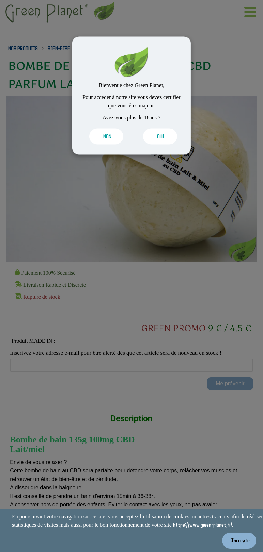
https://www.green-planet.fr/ (202, 525)
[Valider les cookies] (105, 137)
